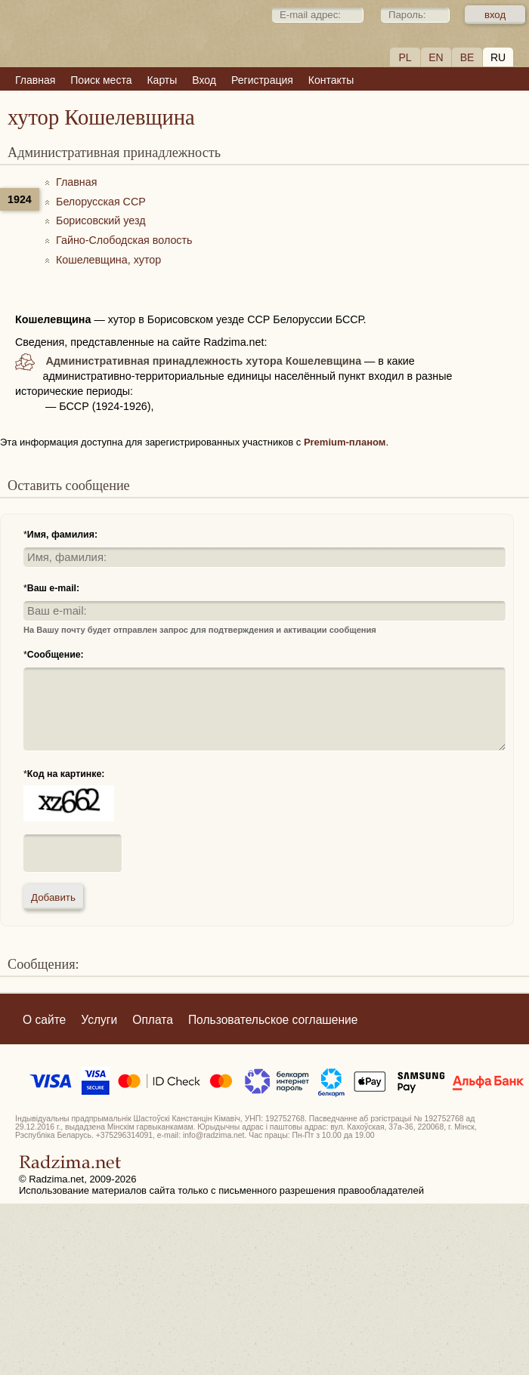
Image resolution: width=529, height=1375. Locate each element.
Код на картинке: (66, 774)
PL (404, 57)
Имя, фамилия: (62, 534)
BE (467, 57)
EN (435, 57)
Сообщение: (55, 654)
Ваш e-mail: (53, 588)
